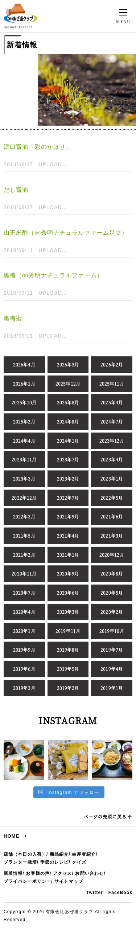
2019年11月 (68, 631)
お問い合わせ (89, 873)
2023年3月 (24, 479)
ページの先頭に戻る (108, 816)
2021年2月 (24, 555)
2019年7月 (111, 650)
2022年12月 (24, 498)
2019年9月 (24, 650)
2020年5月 (111, 593)
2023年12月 (111, 441)
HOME (15, 836)
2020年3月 (68, 612)
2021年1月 (68, 555)
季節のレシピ (54, 862)
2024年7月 (111, 421)
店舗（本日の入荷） (25, 854)
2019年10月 (111, 631)
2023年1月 (111, 479)
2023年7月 (68, 459)
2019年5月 (68, 669)
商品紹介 (59, 854)
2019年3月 (24, 688)
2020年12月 (111, 555)
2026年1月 (24, 384)
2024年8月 (68, 421)
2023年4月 (111, 459)
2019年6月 (24, 669)
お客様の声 (38, 873)
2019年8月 (68, 650)
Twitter (94, 892)
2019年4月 (111, 669)
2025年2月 (24, 421)
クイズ (79, 862)
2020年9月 (68, 573)
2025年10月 (24, 402)
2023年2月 (68, 479)
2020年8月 (111, 573)
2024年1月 (68, 441)
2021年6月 (111, 516)
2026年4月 (24, 364)
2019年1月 (111, 688)
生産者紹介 (84, 854)
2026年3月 (68, 364)
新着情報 (13, 873)
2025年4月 (111, 402)
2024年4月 (24, 441)
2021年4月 (68, 536)
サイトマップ (68, 881)
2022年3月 (24, 516)
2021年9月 (68, 516)
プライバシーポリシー (27, 881)
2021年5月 (24, 536)
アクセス (62, 873)
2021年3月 (111, 536)
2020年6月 (68, 593)
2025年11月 (111, 384)
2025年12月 (68, 384)
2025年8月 (68, 402)
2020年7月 (24, 593)
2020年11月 (24, 573)
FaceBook (120, 892)
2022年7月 (68, 498)
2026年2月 (111, 364)
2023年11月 (24, 459)
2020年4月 (24, 612)
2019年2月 (68, 688)
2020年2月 (111, 612)
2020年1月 (24, 631)
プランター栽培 (20, 862)
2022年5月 (111, 498)
